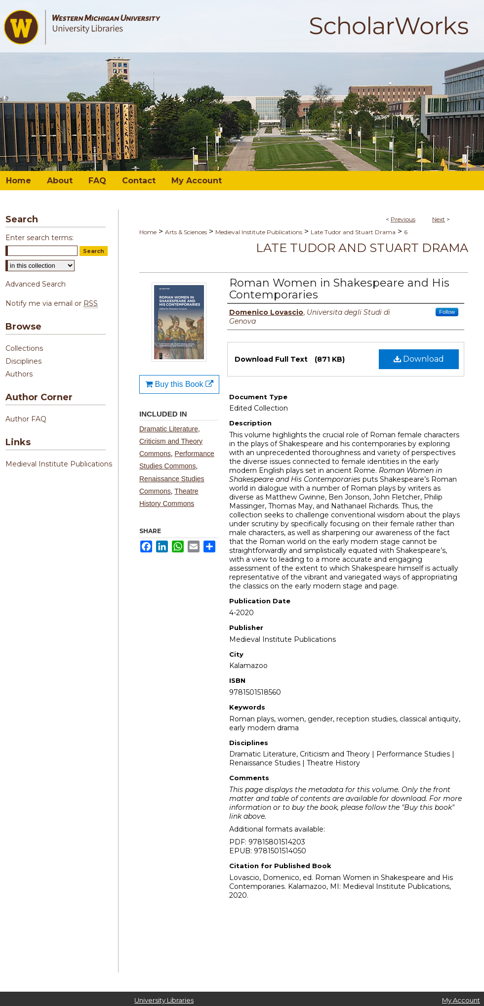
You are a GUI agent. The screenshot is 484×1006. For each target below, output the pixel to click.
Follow (447, 312)
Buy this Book (179, 384)
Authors (19, 374)
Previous (403, 219)
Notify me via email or (51, 303)
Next (438, 219)
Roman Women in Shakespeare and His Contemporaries (339, 288)
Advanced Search (35, 284)
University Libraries (164, 1000)
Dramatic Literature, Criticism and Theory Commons (170, 441)
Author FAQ (25, 419)
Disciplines (23, 361)
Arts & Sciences (186, 232)
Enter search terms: (39, 237)
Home (148, 232)
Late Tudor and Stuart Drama (353, 232)
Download (419, 359)
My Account (461, 1000)
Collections (24, 348)
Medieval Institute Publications (258, 232)
